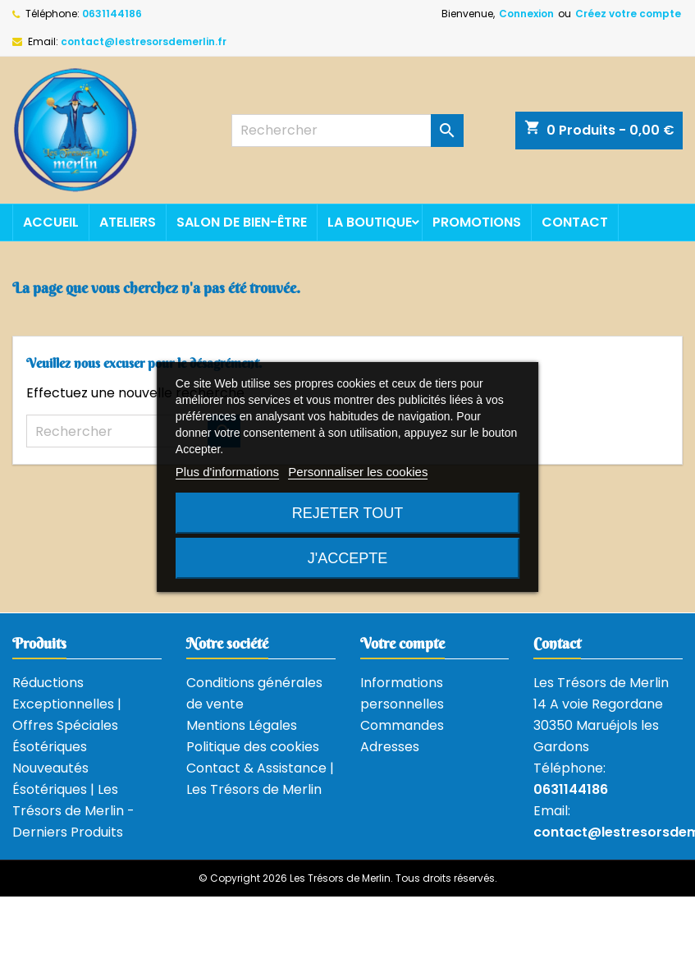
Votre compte (402, 643)
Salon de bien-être (241, 222)
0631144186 (112, 14)
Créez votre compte (628, 14)
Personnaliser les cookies (358, 472)
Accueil (51, 222)
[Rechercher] (347, 130)
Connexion (526, 14)
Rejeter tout (347, 513)
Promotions (476, 222)
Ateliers (127, 222)
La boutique (369, 222)
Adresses (389, 746)
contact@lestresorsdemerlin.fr (143, 41)
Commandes (402, 725)
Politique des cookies (252, 746)
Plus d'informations (227, 472)
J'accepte (347, 558)
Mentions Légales (241, 725)
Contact (575, 222)
